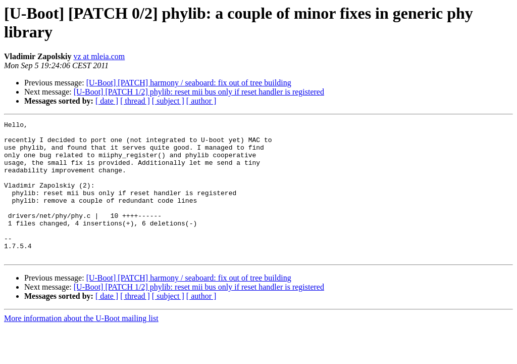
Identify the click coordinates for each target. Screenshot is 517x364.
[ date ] (106, 101)
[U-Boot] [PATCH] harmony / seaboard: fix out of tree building (188, 82)
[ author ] (201, 101)
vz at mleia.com (99, 56)
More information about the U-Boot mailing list (81, 345)
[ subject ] (168, 101)
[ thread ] (135, 101)
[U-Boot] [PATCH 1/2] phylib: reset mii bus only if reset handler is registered (199, 91)
